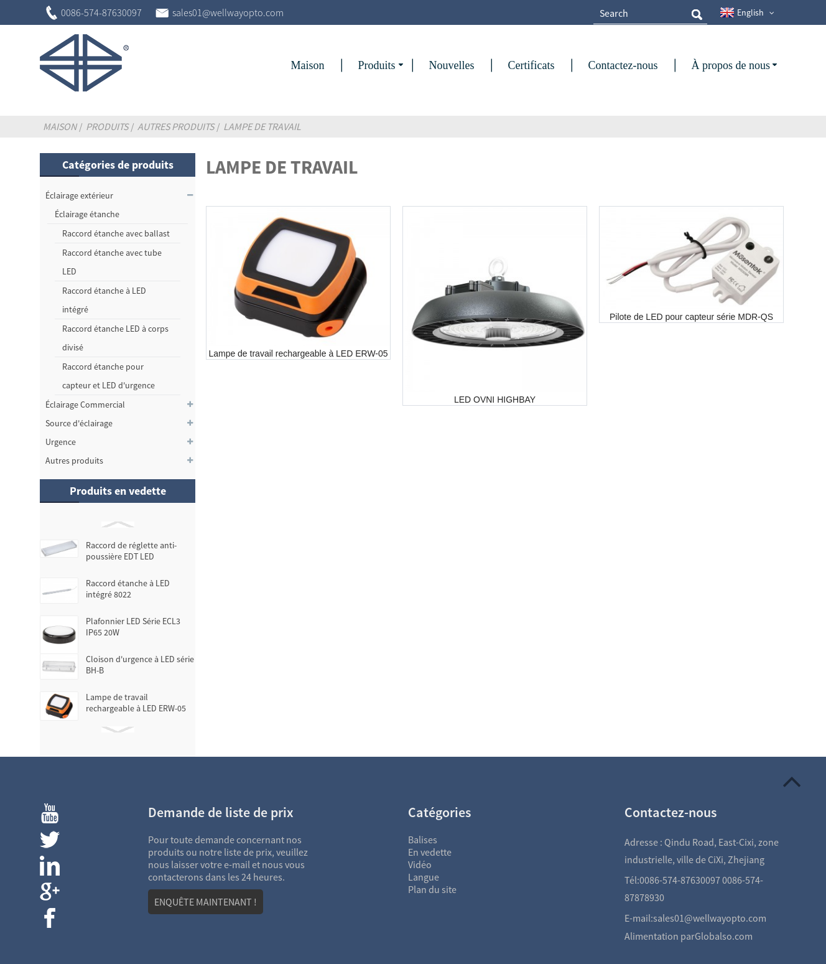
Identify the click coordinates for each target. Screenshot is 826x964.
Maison (60, 126)
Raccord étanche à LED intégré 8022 (128, 589)
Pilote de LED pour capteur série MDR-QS (691, 317)
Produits (107, 126)
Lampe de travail (262, 126)
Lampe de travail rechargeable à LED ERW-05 (136, 702)
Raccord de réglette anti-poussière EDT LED (131, 551)
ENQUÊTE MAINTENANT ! (205, 902)
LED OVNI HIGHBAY (495, 400)
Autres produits (175, 126)
